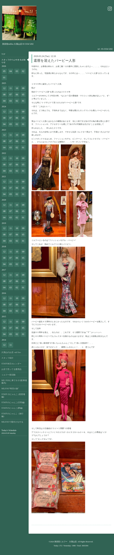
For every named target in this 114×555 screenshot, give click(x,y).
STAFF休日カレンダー (11, 364)
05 (4, 71)
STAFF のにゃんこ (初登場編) (13, 395)
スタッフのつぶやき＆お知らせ (13, 61)
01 (4, 77)
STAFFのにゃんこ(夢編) (12, 408)
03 (17, 71)
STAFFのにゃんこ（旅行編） (12, 415)
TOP (3, 54)
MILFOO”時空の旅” (10, 389)
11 (10, 88)
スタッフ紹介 (7, 358)
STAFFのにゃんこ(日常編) (13, 402)
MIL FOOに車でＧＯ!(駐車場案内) (14, 381)
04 (10, 71)
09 (23, 88)
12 (4, 88)
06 (17, 94)
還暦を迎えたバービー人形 (55, 60)
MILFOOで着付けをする (12, 422)
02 (23, 71)
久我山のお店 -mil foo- (11, 352)
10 (17, 88)
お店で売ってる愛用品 (11, 369)
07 (10, 94)
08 (4, 94)
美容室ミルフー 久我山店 (65, 542)
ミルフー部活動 (8, 375)
